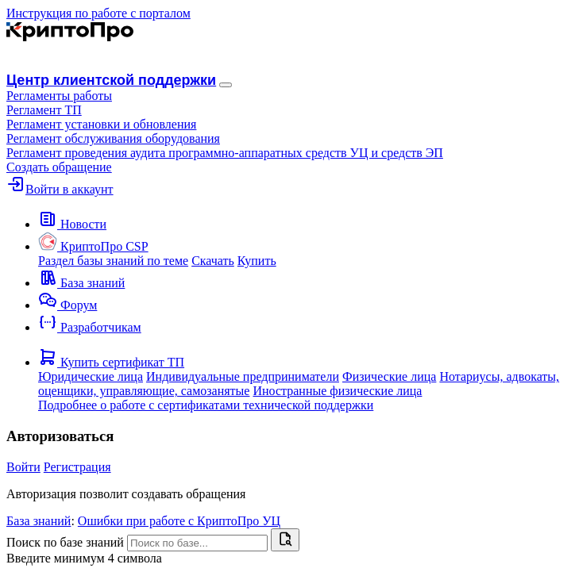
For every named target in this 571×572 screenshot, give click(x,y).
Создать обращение (59, 167)
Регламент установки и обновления (101, 124)
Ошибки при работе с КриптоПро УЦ (179, 521)
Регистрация (77, 467)
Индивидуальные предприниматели (242, 376)
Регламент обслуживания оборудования (113, 138)
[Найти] (285, 539)
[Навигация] (225, 85)
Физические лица (389, 376)
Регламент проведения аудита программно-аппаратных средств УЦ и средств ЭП (224, 152)
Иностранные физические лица (337, 390)
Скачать (212, 260)
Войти (23, 467)
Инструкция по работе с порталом (98, 13)
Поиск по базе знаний (65, 542)
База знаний (38, 521)
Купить (256, 260)
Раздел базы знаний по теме (113, 260)
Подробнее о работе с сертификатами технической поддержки (205, 405)
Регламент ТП (44, 110)
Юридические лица (90, 376)
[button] (59, 95)
